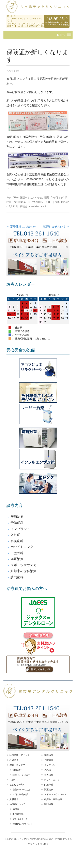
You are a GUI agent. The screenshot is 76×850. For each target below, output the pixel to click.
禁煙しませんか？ (56, 226)
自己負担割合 (35, 202)
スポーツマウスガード (27, 565)
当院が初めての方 (21, 789)
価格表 (16, 809)
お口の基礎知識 (20, 794)
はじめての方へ (17, 784)
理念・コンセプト (18, 765)
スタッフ (14, 779)
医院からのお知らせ (31, 197)
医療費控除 (18, 814)
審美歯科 (17, 541)
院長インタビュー (21, 775)
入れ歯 (15, 535)
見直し (49, 202)
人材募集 (14, 799)
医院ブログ (50, 197)
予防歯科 (17, 522)
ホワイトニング (22, 547)
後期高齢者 (20, 202)
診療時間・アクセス (20, 755)
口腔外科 (17, 553)
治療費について (17, 804)
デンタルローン (20, 819)
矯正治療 (17, 559)
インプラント (20, 529)
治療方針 (17, 770)
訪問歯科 (17, 577)
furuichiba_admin (38, 206)
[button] (61, 35)
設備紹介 (14, 760)
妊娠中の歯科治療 (23, 571)
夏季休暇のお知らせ (21, 226)
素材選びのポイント (23, 824)
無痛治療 (17, 516)
